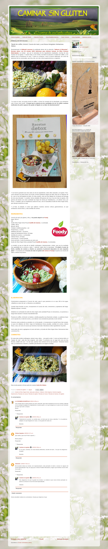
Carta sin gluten (15, 37)
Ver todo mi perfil (84, 47)
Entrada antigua (62, 539)
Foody (46, 217)
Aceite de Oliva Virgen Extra (22, 392)
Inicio (41, 539)
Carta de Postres (38, 37)
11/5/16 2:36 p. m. (36, 417)
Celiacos (42, 392)
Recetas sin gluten (33, 394)
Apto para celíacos (34, 392)
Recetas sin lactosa (53, 394)
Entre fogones (48, 392)
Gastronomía (14, 394)
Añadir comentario (17, 493)
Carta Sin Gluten (41, 385)
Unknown (17, 463)
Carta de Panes (26, 37)
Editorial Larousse (26, 49)
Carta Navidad (76, 37)
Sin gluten (61, 394)
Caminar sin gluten (24, 417)
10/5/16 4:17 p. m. (28, 433)
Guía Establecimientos (52, 37)
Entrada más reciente (18, 539)
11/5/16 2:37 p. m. (36, 477)
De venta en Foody (48, 250)
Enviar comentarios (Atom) (25, 542)
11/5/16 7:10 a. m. (25, 463)
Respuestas (20, 413)
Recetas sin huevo (43, 394)
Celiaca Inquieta (19, 433)
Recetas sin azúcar (23, 394)
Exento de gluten (57, 392)
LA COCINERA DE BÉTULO (22, 401)
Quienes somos (86, 37)
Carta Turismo (65, 37)
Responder (18, 410)
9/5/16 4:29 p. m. (34, 401)
